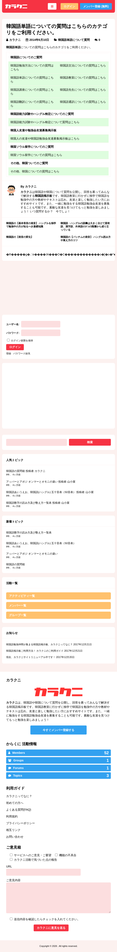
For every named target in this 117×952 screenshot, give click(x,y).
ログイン (69, 6)
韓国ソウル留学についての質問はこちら (36, 155)
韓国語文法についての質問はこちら (83, 65)
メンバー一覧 (17, 605)
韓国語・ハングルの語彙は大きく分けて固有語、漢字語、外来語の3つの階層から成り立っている (85, 226)
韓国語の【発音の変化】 (19, 237)
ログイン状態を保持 (22, 340)
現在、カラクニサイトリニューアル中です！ (30, 657)
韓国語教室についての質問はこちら (83, 77)
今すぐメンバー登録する (58, 730)
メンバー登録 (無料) (96, 6)
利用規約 (12, 816)
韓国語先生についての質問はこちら (83, 89)
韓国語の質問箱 (15, 471)
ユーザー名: (12, 324)
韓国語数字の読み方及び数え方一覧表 (29, 502)
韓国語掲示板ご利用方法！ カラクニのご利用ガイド (34, 650)
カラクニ (15, 39)
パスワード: (12, 333)
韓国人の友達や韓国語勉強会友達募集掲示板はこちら (44, 138)
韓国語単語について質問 (74, 39)
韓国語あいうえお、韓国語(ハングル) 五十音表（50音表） (41, 492)
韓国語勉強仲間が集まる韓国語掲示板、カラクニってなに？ (39, 644)
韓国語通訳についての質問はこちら (83, 101)
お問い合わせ (14, 836)
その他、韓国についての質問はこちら (34, 171)
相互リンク (13, 830)
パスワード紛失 (21, 353)
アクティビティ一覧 (22, 595)
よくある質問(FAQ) (18, 809)
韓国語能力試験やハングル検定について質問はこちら (44, 122)
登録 (8, 353)
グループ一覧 (17, 615)
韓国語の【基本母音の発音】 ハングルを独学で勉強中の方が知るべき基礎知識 (31, 225)
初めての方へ (14, 802)
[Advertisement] (31, 284)
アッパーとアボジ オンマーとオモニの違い (32, 481)
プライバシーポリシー (20, 823)
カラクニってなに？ (19, 796)
